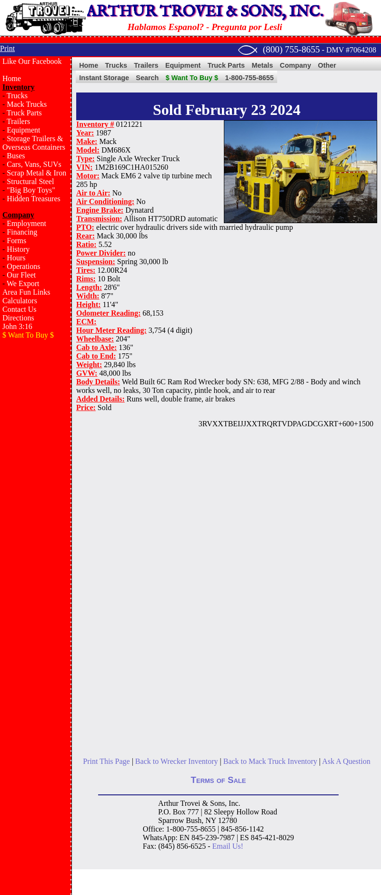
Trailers (18, 121)
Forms (16, 241)
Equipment (23, 130)
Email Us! (227, 846)
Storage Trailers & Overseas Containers (33, 142)
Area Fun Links (26, 292)
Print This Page (106, 761)
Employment (26, 223)
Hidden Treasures (33, 199)
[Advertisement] (35, 499)
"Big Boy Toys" (31, 190)
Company (295, 65)
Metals (262, 65)
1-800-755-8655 (249, 78)
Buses (16, 156)
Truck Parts (24, 113)
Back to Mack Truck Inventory (270, 761)
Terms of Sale (218, 780)
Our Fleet (21, 275)
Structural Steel (30, 181)
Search (147, 78)
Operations (23, 266)
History (18, 249)
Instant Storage (104, 78)
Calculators (19, 301)
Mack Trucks (27, 104)
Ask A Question (346, 761)
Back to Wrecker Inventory (176, 761)
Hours (16, 258)
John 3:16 (17, 326)
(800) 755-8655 (291, 49)
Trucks (17, 96)
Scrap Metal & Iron (36, 173)
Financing (22, 232)
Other (327, 65)
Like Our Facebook (31, 61)
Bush (193, 820)
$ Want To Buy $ (192, 78)
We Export (23, 283)
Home (11, 78)
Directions (18, 318)
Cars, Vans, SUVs (34, 164)
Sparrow (171, 820)
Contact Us (19, 309)
